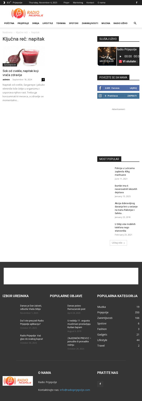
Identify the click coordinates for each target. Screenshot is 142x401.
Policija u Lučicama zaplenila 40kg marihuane (125, 171)
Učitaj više (118, 242)
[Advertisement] (96, 13)
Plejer (67, 2)
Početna (9, 23)
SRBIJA (35, 23)
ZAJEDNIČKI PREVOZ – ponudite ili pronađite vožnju (79, 341)
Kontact (90, 2)
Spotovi (73, 23)
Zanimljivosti (90, 23)
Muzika (106, 23)
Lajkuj (133, 88)
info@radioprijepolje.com (75, 390)
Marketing (78, 2)
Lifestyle (48, 23)
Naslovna (7, 32)
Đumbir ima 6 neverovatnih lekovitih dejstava (126, 189)
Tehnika (61, 23)
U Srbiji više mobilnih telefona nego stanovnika (125, 227)
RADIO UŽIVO (120, 23)
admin (6, 79)
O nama (101, 2)
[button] (135, 23)
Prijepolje (23, 23)
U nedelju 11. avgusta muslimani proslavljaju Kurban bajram (79, 324)
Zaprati (132, 95)
